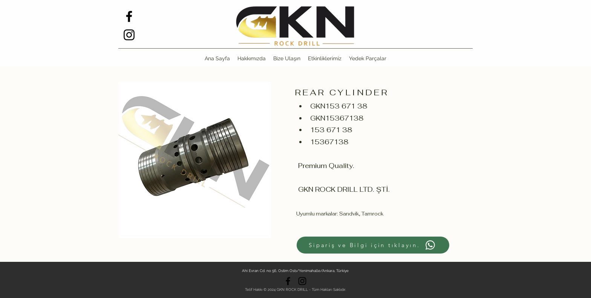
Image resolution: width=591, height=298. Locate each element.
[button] (367, 58)
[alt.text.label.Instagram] (129, 35)
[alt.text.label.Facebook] (129, 16)
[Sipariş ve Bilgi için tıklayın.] (373, 245)
